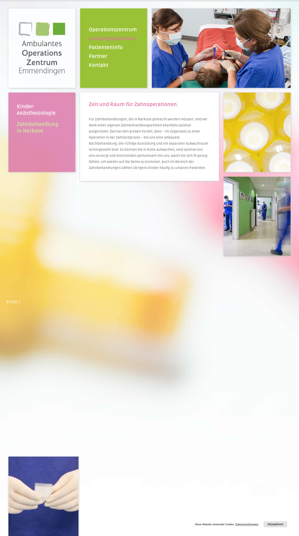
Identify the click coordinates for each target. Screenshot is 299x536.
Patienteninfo (106, 47)
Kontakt (98, 65)
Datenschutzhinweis (246, 524)
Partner (98, 56)
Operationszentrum (113, 30)
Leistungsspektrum (112, 39)
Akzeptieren (275, 524)
